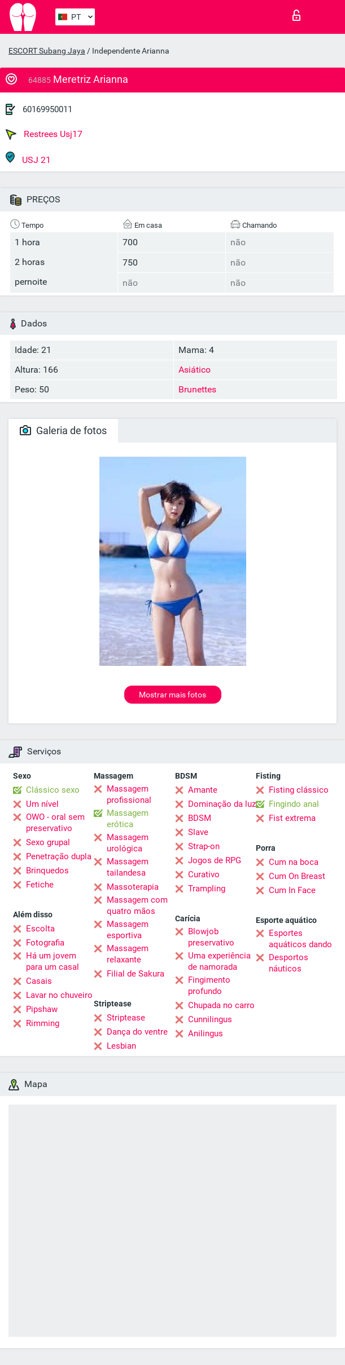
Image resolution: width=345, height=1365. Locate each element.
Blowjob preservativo (211, 937)
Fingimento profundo (209, 985)
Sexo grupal (48, 842)
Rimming (42, 1023)
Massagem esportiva (128, 929)
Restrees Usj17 (44, 134)
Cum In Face (292, 890)
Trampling (206, 889)
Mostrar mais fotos (172, 694)
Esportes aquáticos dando (300, 938)
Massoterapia (133, 887)
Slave (198, 832)
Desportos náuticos (288, 963)
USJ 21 (28, 158)
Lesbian (121, 1046)
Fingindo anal (294, 804)
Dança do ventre (137, 1032)
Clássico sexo (53, 790)
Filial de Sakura (135, 974)
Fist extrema (292, 818)
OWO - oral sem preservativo (55, 822)
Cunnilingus (210, 1019)
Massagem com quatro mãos (137, 905)
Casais (39, 981)
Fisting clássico (299, 790)
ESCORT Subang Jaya (46, 50)
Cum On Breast (297, 876)
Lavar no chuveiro (59, 995)
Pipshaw (42, 1009)
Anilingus (205, 1033)
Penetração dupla (58, 856)
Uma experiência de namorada (219, 961)
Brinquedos (47, 870)
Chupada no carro (221, 1005)
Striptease (126, 1018)
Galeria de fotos (63, 430)
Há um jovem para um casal (52, 961)
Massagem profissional (129, 794)
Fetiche (40, 885)
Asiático (194, 369)
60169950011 (47, 109)
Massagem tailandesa (128, 867)
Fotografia (45, 943)
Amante (202, 790)
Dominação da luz (222, 804)
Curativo (204, 874)
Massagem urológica (128, 843)
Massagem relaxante (128, 954)
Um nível (42, 804)
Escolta (40, 929)
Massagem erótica (128, 818)
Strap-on (204, 846)
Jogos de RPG (214, 860)
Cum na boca (293, 862)
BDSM (199, 818)
